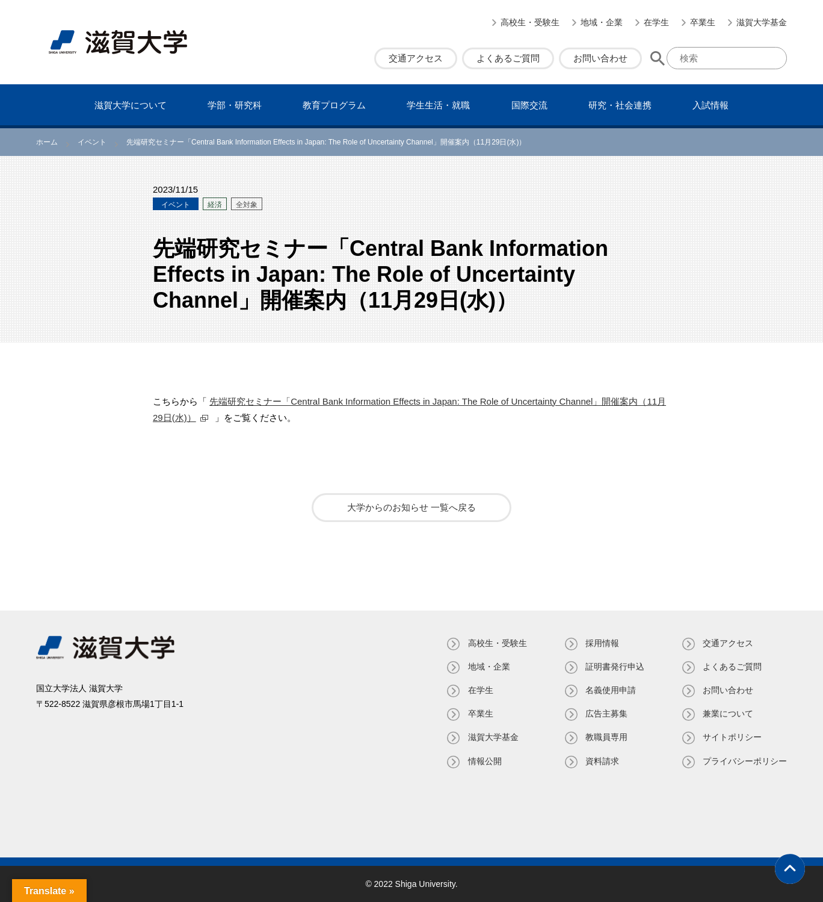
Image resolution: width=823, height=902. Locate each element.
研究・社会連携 (620, 105)
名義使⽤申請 (610, 690)
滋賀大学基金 (761, 22)
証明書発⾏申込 (614, 666)
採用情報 (601, 643)
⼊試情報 (710, 105)
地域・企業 (602, 22)
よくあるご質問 (508, 58)
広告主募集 (606, 713)
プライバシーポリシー (745, 761)
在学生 (656, 22)
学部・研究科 (235, 105)
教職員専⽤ (606, 737)
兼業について (728, 713)
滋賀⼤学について (130, 105)
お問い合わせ (600, 58)
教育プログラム (334, 105)
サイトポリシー (732, 737)
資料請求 (601, 761)
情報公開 (484, 761)
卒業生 (702, 22)
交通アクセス (416, 58)
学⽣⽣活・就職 (438, 105)
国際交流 (529, 105)
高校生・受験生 (530, 22)
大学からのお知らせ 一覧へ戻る (411, 507)
